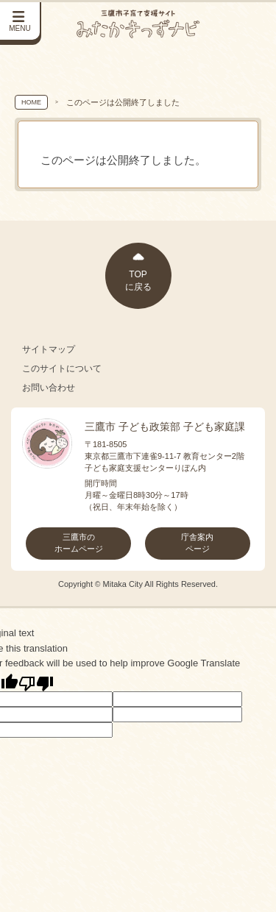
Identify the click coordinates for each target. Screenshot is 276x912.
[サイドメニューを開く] (20, 21)
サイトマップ (48, 349)
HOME (31, 102)
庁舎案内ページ (197, 542)
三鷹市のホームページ (78, 542)
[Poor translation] (36, 682)
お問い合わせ (48, 387)
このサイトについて (62, 368)
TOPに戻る (138, 280)
